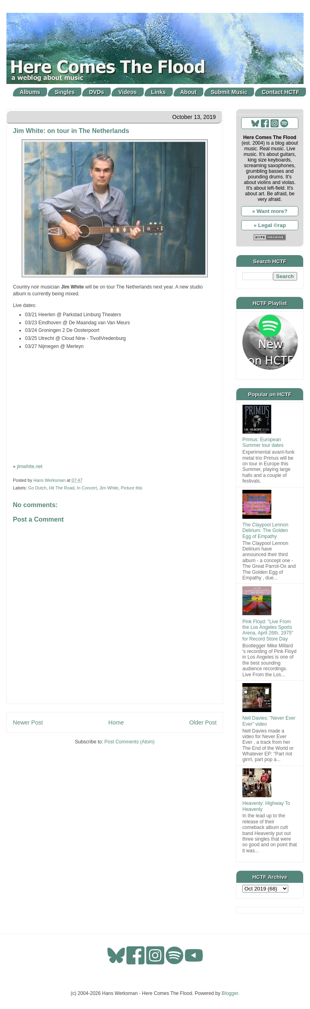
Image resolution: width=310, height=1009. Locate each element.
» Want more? (269, 211)
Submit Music (229, 92)
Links (158, 92)
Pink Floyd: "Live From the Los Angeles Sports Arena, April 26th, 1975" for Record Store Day (267, 630)
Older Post (203, 722)
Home (116, 722)
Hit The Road (61, 487)
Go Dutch (37, 487)
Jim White (108, 487)
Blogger (230, 993)
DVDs (96, 92)
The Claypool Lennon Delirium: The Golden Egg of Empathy (265, 530)
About (188, 92)
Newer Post (28, 722)
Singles (65, 92)
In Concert (87, 487)
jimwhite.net (29, 466)
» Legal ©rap (270, 225)
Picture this (131, 487)
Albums (30, 92)
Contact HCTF (280, 92)
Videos (127, 92)
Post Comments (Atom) (129, 742)
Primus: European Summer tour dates (262, 442)
